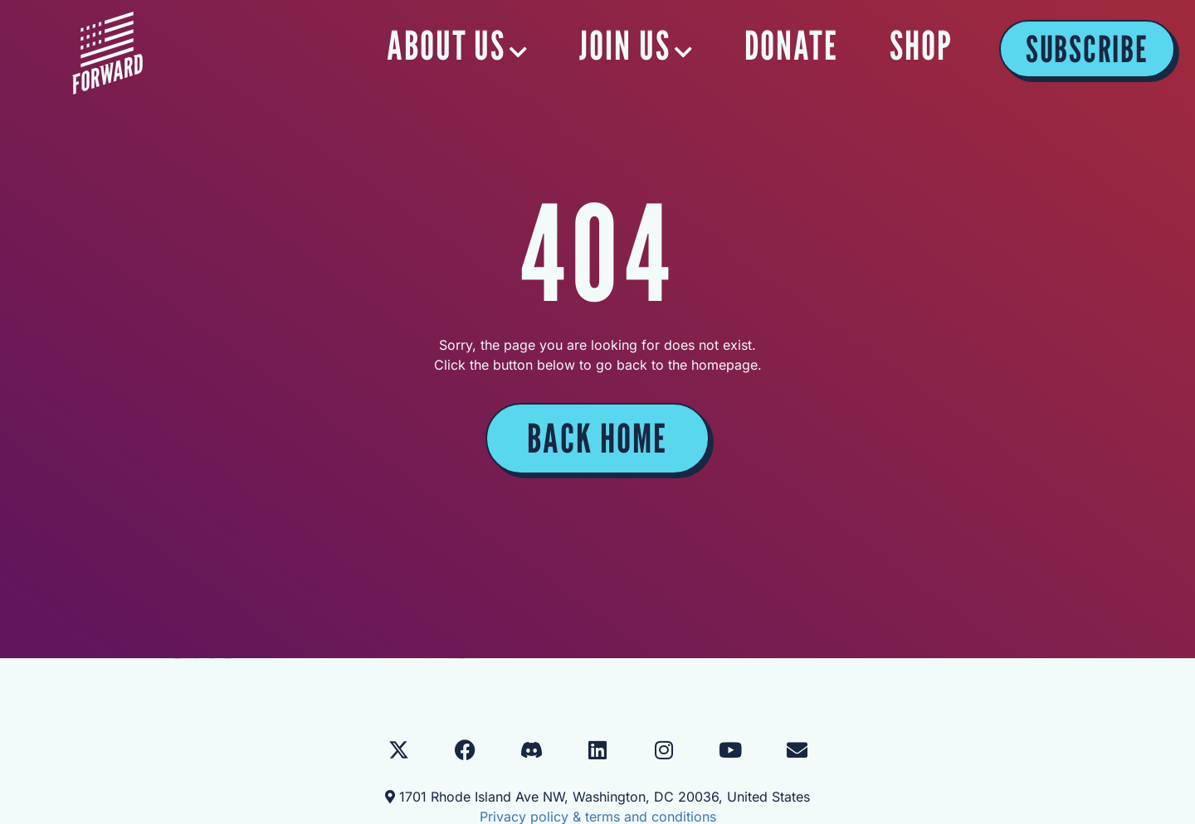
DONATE (792, 45)
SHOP (921, 45)
